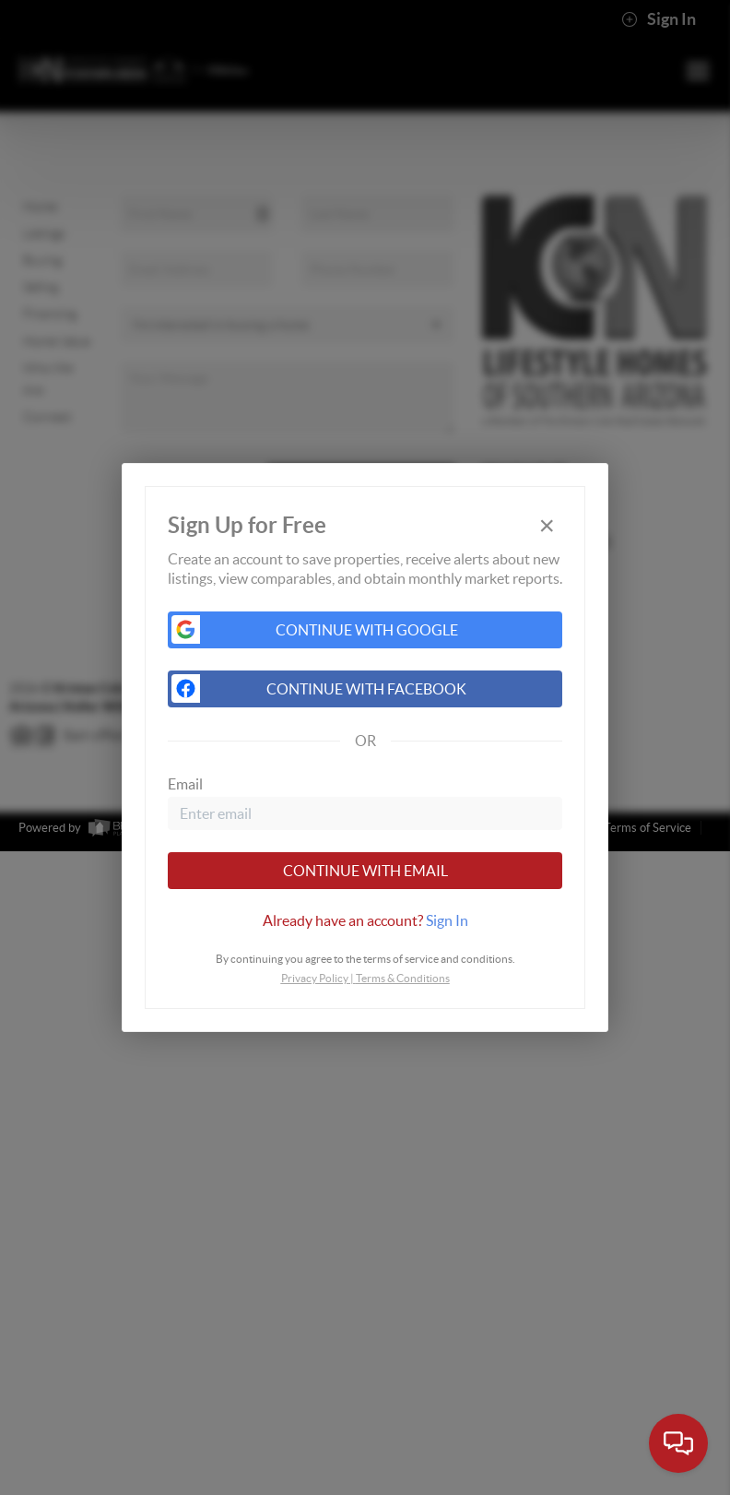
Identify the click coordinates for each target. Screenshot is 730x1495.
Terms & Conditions (403, 978)
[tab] (365, 920)
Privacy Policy (314, 978)
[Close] (546, 525)
